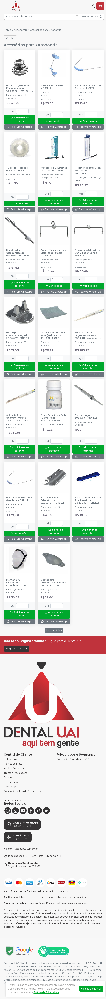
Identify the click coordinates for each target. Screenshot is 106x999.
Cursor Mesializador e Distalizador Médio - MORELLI (53, 253)
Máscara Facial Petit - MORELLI (52, 87)
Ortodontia (20, 29)
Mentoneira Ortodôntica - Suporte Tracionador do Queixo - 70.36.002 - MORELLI (53, 583)
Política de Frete (13, 763)
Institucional (11, 759)
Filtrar (10, 37)
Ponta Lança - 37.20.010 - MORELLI (86, 416)
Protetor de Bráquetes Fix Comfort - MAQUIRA (88, 171)
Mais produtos (54, 630)
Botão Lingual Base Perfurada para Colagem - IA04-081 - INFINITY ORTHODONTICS (18, 88)
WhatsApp (10, 786)
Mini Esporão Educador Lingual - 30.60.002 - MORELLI (18, 335)
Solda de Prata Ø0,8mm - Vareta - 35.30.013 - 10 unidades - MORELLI (19, 418)
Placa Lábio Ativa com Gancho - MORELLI (88, 87)
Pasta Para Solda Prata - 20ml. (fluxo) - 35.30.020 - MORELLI (53, 418)
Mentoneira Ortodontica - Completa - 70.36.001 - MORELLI (19, 583)
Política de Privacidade (46, 992)
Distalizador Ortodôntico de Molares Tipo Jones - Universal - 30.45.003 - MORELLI (19, 253)
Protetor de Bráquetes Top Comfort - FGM (53, 169)
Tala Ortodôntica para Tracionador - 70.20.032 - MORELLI (88, 500)
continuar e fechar (91, 988)
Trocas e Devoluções (15, 773)
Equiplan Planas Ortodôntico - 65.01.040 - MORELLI (52, 500)
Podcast (8, 777)
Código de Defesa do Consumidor (23, 791)
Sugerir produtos (16, 648)
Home (7, 29)
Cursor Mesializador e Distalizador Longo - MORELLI (88, 253)
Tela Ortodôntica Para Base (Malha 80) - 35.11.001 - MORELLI (53, 335)
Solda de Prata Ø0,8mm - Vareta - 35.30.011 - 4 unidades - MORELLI (87, 335)
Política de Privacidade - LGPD (74, 759)
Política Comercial (14, 768)
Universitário (11, 782)
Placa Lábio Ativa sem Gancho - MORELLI (19, 499)
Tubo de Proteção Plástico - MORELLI (17, 169)
